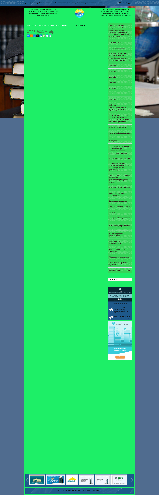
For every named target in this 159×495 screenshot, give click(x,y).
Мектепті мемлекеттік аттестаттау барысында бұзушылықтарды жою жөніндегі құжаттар (119, 118)
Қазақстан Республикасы (119, 218)
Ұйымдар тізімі (120, 304)
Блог (100, 3)
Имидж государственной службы (119, 226)
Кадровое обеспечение (119, 206)
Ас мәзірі (112, 66)
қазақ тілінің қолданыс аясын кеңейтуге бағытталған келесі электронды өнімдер (119, 149)
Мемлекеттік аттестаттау (120, 134)
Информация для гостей (120, 270)
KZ (120, 3)
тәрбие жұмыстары (117, 48)
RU (123, 3)
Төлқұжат (114, 141)
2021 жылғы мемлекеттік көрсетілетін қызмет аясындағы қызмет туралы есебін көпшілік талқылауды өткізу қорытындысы (119, 164)
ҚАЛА (112, 212)
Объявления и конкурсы (119, 257)
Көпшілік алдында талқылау (117, 194)
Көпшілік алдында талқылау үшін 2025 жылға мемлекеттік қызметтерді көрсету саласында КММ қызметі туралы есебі (119, 31)
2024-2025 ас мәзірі (117, 127)
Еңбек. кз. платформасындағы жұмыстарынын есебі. (118, 107)
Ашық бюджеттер (46, 3)
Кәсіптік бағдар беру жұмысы (118, 263)
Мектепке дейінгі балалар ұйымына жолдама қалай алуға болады (119, 310)
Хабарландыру (115, 42)
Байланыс (93, 3)
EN (126, 3)
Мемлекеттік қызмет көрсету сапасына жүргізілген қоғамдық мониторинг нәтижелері (119, 56)
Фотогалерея (82, 3)
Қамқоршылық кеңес (118, 201)
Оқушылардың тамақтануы (53, 25)
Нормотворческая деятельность (116, 234)
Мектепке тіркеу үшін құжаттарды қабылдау (119, 317)
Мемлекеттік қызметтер (65, 3)
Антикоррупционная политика (118, 250)
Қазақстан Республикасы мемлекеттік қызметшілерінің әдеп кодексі (119, 178)
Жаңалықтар (32, 3)
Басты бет (32, 25)
